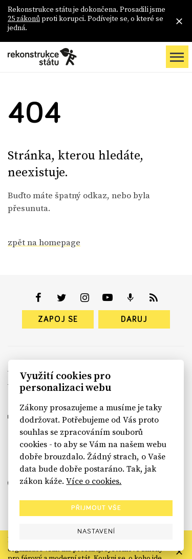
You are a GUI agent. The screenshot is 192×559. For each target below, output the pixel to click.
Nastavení (96, 531)
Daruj (134, 319)
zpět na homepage (44, 242)
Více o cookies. (93, 480)
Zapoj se (58, 319)
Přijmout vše (96, 507)
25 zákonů (24, 18)
